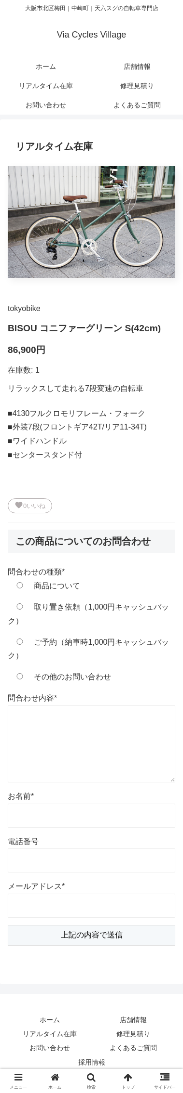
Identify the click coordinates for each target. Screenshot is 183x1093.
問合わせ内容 (32, 698)
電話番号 (23, 841)
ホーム (50, 1020)
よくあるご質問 (133, 1048)
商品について (44, 586)
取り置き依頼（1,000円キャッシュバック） (88, 614)
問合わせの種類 (36, 572)
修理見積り (133, 1034)
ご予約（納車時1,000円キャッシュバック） (88, 649)
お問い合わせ (49, 1048)
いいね (29, 505)
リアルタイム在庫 (50, 1034)
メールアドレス (36, 886)
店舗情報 (133, 1020)
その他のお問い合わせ (59, 677)
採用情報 (91, 1062)
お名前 (21, 796)
